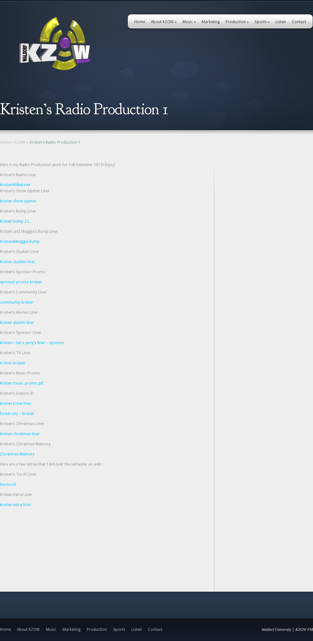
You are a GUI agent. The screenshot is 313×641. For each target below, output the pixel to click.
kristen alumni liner (17, 322)
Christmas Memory (17, 454)
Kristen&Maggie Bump (20, 241)
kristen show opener (18, 201)
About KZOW (164, 22)
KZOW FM (304, 629)
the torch (8, 484)
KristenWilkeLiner (15, 185)
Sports (262, 22)
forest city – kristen (17, 413)
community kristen (17, 302)
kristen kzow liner (15, 403)
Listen (281, 22)
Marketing (211, 22)
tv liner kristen (12, 363)
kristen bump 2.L (15, 221)
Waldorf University (276, 629)
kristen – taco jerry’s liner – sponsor (32, 343)
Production (237, 22)
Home (139, 22)
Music (189, 22)
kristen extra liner (15, 505)
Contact (299, 22)
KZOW (20, 142)
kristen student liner (17, 262)
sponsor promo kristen (21, 282)
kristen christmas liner (20, 434)
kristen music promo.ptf (21, 383)
